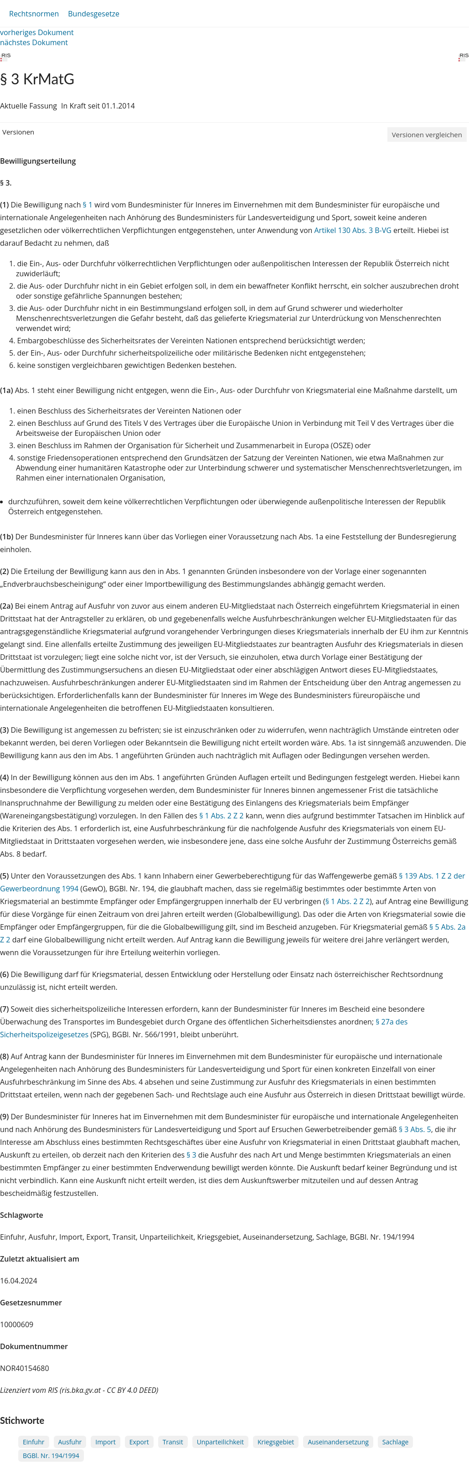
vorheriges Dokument (37, 32)
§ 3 (191, 1155)
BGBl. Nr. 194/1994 (51, 1455)
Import (105, 1442)
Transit (173, 1442)
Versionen (18, 131)
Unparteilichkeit (220, 1442)
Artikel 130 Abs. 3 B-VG (353, 230)
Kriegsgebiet (276, 1442)
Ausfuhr (70, 1442)
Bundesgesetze (93, 14)
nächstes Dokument (34, 42)
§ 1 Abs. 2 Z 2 (221, 816)
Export (139, 1442)
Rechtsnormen (34, 14)
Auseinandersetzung (338, 1442)
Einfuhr (34, 1442)
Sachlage (395, 1442)
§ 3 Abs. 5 (415, 1129)
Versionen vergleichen (427, 134)
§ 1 (88, 205)
